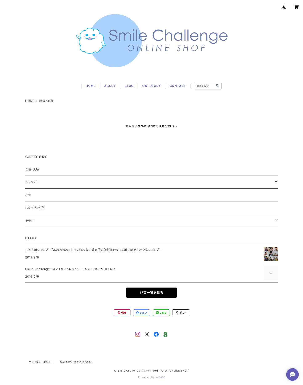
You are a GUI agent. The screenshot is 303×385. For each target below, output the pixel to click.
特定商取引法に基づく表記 (76, 362)
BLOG (129, 86)
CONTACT (178, 86)
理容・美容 (32, 169)
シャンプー (32, 182)
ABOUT (110, 86)
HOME (91, 86)
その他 (29, 220)
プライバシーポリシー (41, 362)
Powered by (151, 377)
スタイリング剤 (35, 207)
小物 (28, 195)
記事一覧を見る (151, 292)
